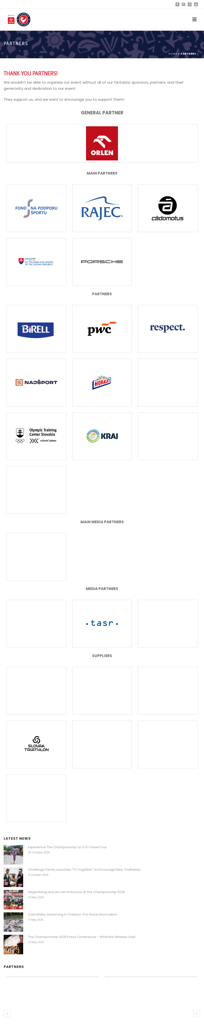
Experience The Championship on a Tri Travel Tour (67, 847)
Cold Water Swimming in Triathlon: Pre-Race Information (72, 914)
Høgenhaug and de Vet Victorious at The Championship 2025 (76, 892)
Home (172, 54)
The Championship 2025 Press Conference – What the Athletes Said (81, 937)
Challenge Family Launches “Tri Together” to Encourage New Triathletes (84, 869)
